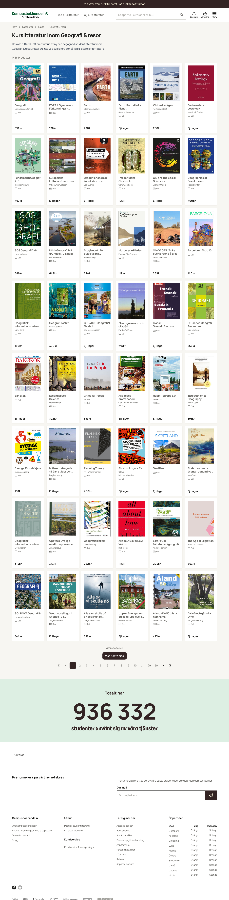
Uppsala (173, 870)
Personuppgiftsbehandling (130, 840)
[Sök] (181, 15)
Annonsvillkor (123, 844)
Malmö (172, 850)
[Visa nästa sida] (114, 656)
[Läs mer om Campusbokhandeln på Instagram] (20, 887)
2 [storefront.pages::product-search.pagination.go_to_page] (80, 665)
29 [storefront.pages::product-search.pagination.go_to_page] (149, 665)
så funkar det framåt (132, 4)
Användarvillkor (124, 835)
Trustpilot (18, 755)
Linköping (174, 840)
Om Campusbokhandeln (24, 825)
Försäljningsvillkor (125, 849)
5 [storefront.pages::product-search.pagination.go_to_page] (100, 665)
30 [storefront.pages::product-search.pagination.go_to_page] (156, 665)
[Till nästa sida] (163, 665)
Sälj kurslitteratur (93, 15)
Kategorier (27, 26)
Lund (171, 845)
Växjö (171, 875)
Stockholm (174, 860)
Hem (14, 26)
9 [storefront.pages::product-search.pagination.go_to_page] (128, 665)
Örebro (172, 855)
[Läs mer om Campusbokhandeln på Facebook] (14, 887)
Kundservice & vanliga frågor (79, 847)
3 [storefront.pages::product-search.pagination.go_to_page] (87, 665)
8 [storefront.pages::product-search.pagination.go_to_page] (121, 665)
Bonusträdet (123, 830)
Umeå (172, 865)
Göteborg (174, 830)
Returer (120, 859)
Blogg (15, 840)
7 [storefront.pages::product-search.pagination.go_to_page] (114, 665)
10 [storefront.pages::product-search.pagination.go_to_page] (135, 665)
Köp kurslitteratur (68, 15)
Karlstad (173, 835)
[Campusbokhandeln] (30, 14)
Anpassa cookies (125, 864)
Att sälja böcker (124, 825)
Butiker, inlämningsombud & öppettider (32, 830)
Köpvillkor (121, 854)
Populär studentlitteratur (77, 825)
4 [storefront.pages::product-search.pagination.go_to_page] (94, 665)
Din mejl (167, 793)
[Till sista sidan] (170, 665)
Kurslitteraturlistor (73, 830)
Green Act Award (21, 835)
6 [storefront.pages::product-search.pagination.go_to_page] (107, 665)
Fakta (41, 26)
